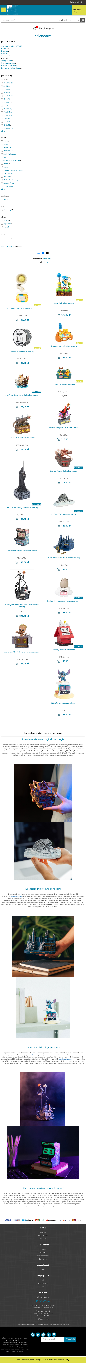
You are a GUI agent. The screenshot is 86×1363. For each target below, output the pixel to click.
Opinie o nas (43, 1239)
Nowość (6, 220)
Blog (43, 1270)
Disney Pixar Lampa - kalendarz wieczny (22, 308)
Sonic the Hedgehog (11, 154)
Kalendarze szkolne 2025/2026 (12, 46)
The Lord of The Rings (11, 180)
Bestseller (7, 227)
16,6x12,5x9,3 (8, 109)
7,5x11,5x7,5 (8, 115)
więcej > (4, 131)
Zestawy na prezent (8, 63)
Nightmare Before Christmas (13, 170)
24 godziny (8, 210)
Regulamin (43, 1259)
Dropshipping (43, 1283)
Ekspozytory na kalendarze (11, 68)
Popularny (7, 224)
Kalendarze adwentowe (9, 66)
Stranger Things (9, 183)
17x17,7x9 (7, 99)
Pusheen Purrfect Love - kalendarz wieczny (63, 601)
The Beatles (7, 148)
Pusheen (6, 167)
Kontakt (43, 1293)
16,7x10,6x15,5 (8, 83)
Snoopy (6, 164)
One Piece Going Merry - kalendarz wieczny (22, 395)
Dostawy (43, 1249)
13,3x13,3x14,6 (8, 128)
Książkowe (5, 56)
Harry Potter (8, 173)
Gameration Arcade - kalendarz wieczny (22, 551)
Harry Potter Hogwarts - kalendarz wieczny (63, 558)
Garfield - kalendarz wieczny (64, 385)
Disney (6, 141)
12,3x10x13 (7, 102)
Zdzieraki (4, 53)
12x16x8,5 (7, 122)
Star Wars (7, 177)
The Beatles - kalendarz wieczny (22, 352)
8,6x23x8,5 (7, 106)
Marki (43, 1287)
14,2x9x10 (7, 93)
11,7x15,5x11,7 (8, 89)
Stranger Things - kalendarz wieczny (64, 471)
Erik (5, 199)
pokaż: (40, 262)
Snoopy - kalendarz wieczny (64, 650)
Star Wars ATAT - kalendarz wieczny (63, 514)
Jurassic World (8, 186)
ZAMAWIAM (70, 1339)
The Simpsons (8, 151)
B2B (43, 1280)
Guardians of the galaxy (12, 160)
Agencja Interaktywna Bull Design (59, 1324)
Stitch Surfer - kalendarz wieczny (63, 703)
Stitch (5, 157)
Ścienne (5, 49)
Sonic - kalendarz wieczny (64, 303)
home (3, 247)
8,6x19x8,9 (7, 86)
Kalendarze (43, 36)
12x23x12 (7, 125)
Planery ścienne (7, 61)
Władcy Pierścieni (16, 896)
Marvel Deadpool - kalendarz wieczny (63, 428)
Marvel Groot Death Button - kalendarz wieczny (22, 652)
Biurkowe (5, 51)
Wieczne (5, 58)
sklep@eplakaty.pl (43, 1297)
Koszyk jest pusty (43, 28)
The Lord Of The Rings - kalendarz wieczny (22, 508)
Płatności (43, 1253)
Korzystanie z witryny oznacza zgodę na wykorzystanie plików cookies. (41, 1360)
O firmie (43, 1232)
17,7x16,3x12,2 (8, 96)
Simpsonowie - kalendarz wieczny (64, 346)
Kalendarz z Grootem (65, 1059)
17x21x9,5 (7, 119)
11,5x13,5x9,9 (8, 112)
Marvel (6, 144)
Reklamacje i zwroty (43, 1256)
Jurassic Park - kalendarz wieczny (22, 438)
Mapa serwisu (43, 1236)
